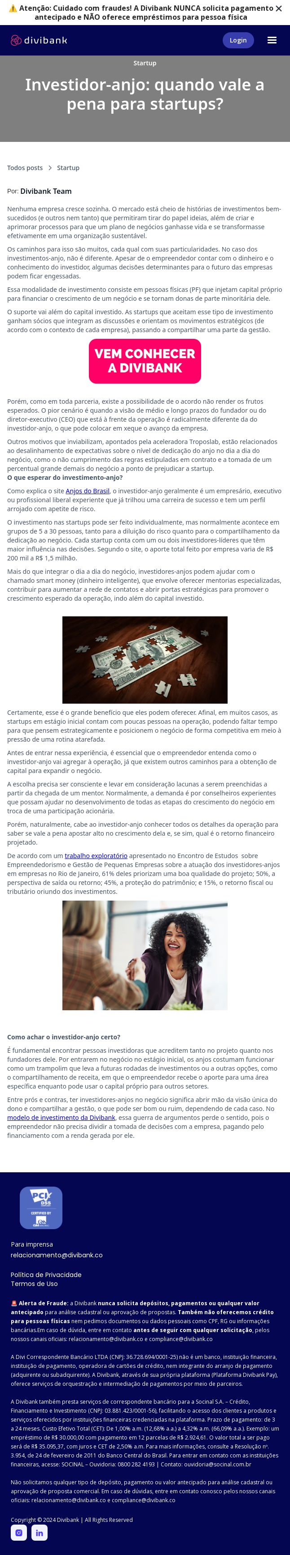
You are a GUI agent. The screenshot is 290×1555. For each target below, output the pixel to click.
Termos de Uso (34, 1283)
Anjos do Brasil (88, 491)
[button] (272, 40)
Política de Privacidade (46, 1274)
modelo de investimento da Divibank (61, 1117)
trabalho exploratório (96, 855)
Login (238, 40)
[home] (39, 40)
